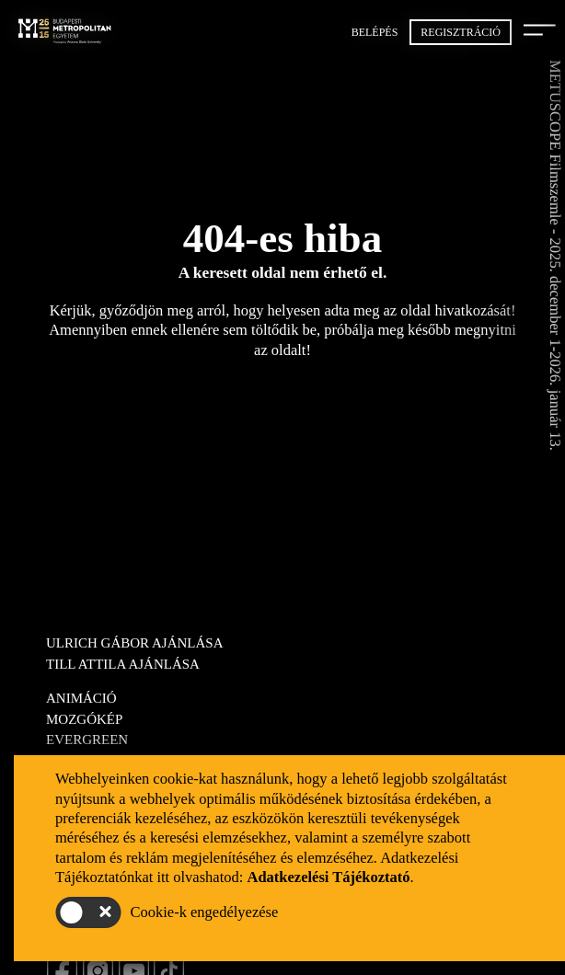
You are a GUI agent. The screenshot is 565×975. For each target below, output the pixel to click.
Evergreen (87, 739)
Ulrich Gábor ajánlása (135, 643)
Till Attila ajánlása (123, 664)
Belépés (375, 32)
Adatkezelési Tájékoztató (328, 877)
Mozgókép (84, 719)
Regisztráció (461, 32)
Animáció (81, 698)
